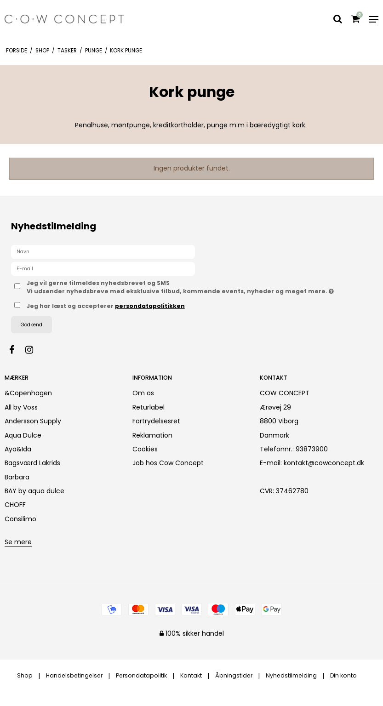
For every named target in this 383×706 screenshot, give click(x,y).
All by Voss (21, 407)
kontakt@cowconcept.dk (324, 462)
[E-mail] (103, 268)
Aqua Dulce (23, 435)
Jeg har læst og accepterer (106, 306)
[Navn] (103, 251)
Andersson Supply (33, 421)
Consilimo (20, 519)
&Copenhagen (28, 393)
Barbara (17, 477)
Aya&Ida (18, 449)
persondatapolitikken (150, 306)
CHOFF (15, 504)
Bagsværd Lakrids (32, 462)
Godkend (31, 324)
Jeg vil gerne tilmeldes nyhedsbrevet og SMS (199, 287)
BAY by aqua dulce (34, 490)
